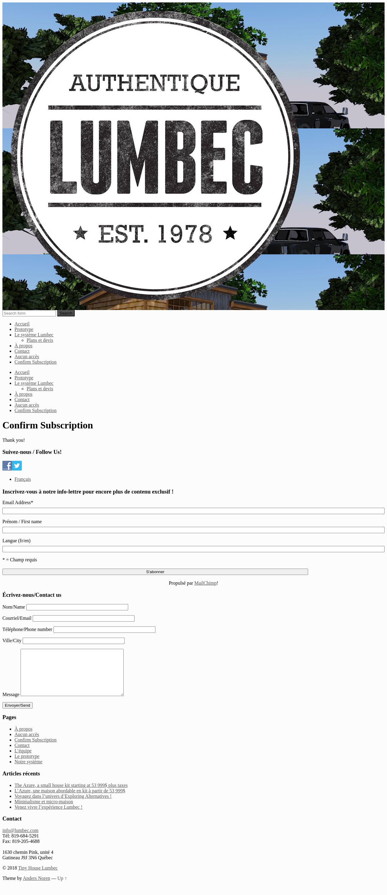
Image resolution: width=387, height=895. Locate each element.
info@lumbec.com (20, 839)
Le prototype (27, 765)
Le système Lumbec (34, 334)
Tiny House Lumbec (38, 877)
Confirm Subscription (36, 362)
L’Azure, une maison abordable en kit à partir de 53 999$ (70, 799)
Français (23, 479)
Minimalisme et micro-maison (44, 810)
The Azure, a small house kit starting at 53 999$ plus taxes (71, 794)
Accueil (22, 323)
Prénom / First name (22, 521)
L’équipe (23, 759)
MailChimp (205, 583)
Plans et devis (40, 340)
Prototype (24, 329)
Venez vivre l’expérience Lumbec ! (49, 816)
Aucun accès (27, 356)
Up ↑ (62, 887)
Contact (22, 351)
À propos (23, 345)
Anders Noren (36, 887)
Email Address (17, 502)
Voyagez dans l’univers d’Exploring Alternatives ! (63, 805)
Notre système (28, 770)
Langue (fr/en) (16, 540)
